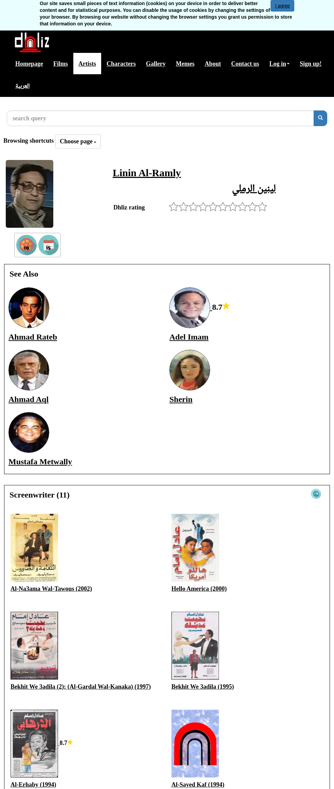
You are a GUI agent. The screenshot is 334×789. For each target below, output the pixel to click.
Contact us (245, 63)
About (213, 63)
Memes (185, 63)
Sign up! (311, 63)
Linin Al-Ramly (147, 172)
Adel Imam (188, 336)
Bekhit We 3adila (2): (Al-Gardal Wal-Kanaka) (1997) (81, 686)
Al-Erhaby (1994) (33, 784)
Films (60, 63)
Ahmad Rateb (32, 336)
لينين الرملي (254, 188)
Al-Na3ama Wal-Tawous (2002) (51, 588)
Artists (87, 63)
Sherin (180, 399)
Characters (121, 63)
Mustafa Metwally (40, 461)
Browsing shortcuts (28, 140)
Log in (279, 63)
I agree (282, 5)
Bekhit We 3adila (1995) (202, 686)
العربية (22, 85)
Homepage (29, 63)
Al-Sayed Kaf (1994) (197, 784)
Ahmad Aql (28, 399)
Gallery (156, 63)
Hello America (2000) (199, 588)
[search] (320, 118)
